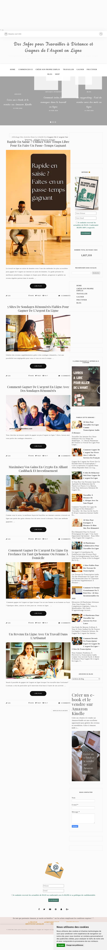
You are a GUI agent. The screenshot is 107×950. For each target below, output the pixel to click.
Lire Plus (38, 301)
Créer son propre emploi (47, 84)
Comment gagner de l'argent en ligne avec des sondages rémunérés (38, 404)
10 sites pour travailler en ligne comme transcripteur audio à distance (85, 443)
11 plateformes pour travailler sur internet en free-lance (91, 635)
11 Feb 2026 (89, 130)
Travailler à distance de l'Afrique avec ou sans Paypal (90, 515)
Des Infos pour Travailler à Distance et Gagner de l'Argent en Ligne (53, 55)
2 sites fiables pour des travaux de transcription (91, 583)
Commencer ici (24, 84)
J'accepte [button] (61, 945)
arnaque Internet (53, 103)
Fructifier (93, 84)
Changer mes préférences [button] (74, 945)
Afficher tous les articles (44, 155)
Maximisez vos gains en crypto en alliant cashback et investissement (38, 484)
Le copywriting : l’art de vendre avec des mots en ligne (89, 117)
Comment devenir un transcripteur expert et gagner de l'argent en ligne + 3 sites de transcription (86, 659)
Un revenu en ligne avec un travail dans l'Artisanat (38, 651)
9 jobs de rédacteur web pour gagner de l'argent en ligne (91, 491)
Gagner (81, 84)
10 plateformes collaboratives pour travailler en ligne (91, 561)
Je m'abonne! (86, 249)
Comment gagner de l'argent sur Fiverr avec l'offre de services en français (91, 469)
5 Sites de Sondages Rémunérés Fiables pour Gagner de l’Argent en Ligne (38, 324)
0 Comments (64, 311)
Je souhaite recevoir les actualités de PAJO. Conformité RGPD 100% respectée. (85, 240)
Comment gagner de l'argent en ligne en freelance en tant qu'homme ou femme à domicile (38, 569)
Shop (57, 89)
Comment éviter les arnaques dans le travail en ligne (53, 117)
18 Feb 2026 (53, 130)
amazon (17, 106)
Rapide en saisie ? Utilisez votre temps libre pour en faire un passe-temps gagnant (38, 159)
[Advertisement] (53, 14)
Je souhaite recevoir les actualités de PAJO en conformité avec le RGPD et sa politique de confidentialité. (53, 911)
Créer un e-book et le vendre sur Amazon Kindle (17, 117)
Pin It (45, 311)
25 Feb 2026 (17, 127)
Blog (49, 89)
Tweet (38, 311)
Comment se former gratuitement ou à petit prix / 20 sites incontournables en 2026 (86, 608)
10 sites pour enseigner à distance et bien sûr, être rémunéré (91, 540)
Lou (8, 311)
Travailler (68, 84)
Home (11, 84)
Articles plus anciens (60, 726)
